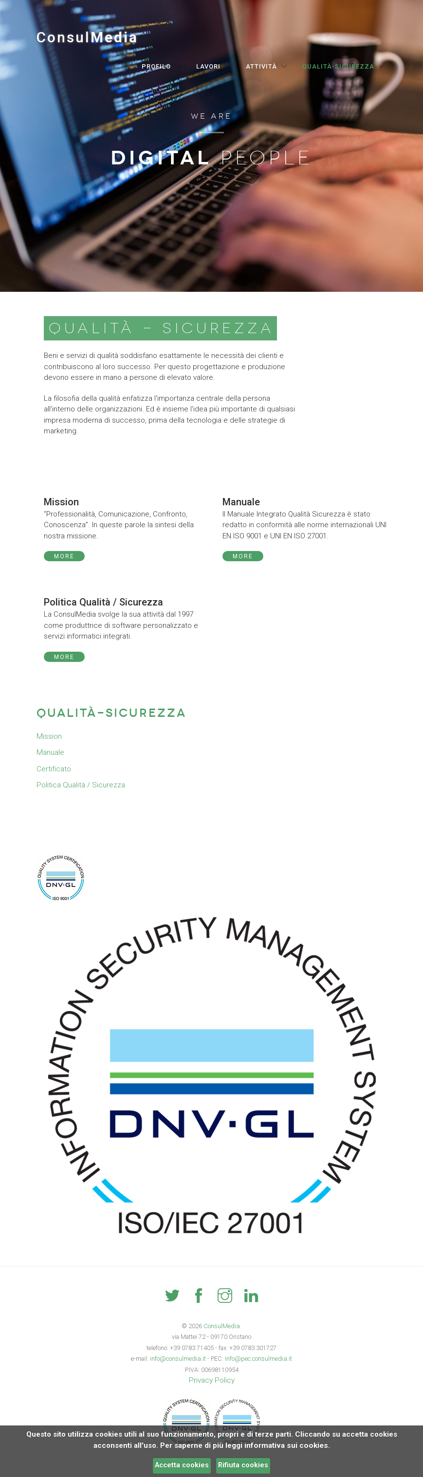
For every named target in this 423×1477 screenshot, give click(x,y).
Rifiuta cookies (243, 1465)
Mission (49, 736)
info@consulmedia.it (178, 1358)
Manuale (50, 752)
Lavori (208, 66)
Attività (261, 66)
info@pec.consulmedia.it (258, 1358)
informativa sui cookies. (287, 1445)
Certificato (54, 769)
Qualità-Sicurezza (338, 66)
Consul (87, 37)
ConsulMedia (221, 1326)
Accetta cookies (182, 1465)
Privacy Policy (211, 1380)
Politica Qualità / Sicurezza (80, 785)
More (64, 556)
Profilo (156, 66)
